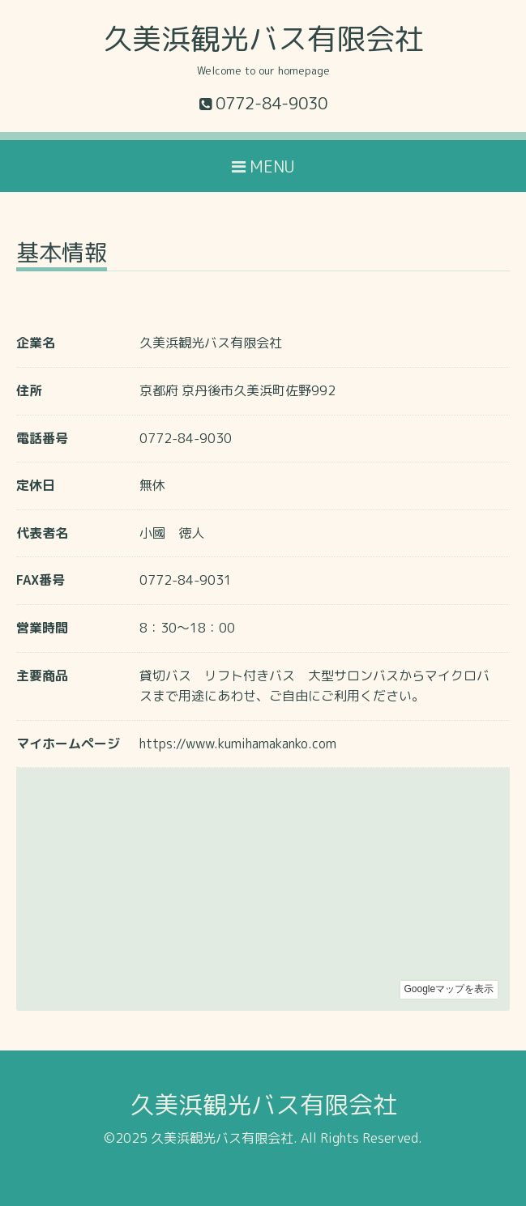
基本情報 (61, 254)
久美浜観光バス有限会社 (263, 38)
